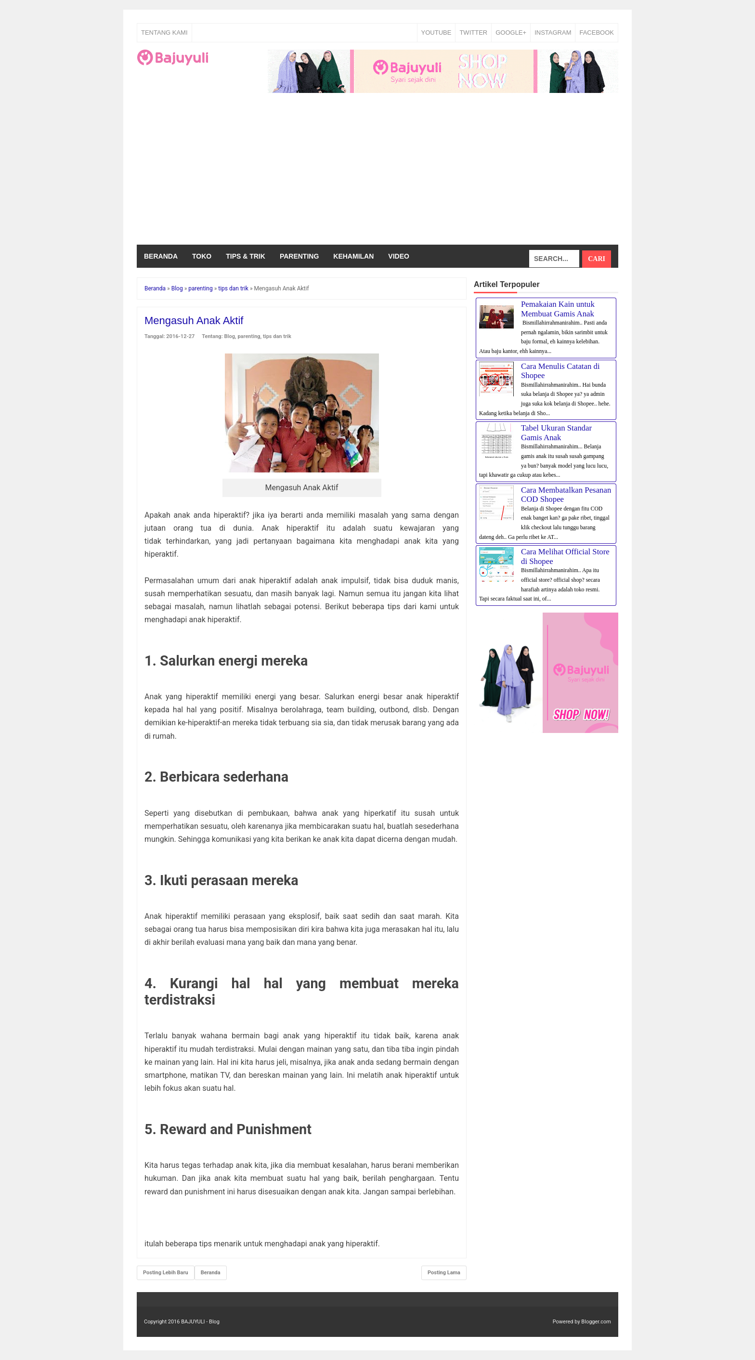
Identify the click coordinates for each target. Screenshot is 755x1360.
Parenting (299, 256)
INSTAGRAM (552, 32)
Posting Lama (444, 1272)
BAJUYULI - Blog (200, 1322)
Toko (201, 256)
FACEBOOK (596, 32)
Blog (229, 336)
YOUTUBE (436, 32)
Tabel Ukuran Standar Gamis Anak (556, 432)
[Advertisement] (377, 172)
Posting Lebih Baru (165, 1272)
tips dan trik (277, 336)
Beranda (161, 256)
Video (398, 256)
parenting (248, 336)
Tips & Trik (245, 256)
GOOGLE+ (510, 32)
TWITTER (473, 32)
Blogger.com (596, 1322)
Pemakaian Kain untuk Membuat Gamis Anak (558, 309)
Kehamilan (353, 256)
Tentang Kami (164, 32)
